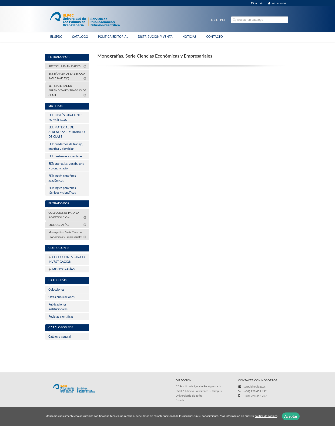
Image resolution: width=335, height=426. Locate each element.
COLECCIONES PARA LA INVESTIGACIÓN (67, 215)
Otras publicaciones (61, 297)
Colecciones (56, 289)
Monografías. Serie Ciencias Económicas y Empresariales (67, 234)
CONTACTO (214, 36)
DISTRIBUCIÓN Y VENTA (155, 36)
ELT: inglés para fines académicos (62, 178)
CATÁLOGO (80, 36)
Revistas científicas (60, 316)
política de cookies (266, 416)
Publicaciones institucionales (57, 306)
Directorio (257, 3)
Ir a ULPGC (218, 20)
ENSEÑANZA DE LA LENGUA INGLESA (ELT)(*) (67, 76)
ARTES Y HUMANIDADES (67, 66)
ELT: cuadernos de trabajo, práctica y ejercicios (65, 146)
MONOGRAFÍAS (67, 225)
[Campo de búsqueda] (259, 20)
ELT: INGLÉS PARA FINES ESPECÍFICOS (65, 117)
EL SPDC (56, 36)
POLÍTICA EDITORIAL (113, 36)
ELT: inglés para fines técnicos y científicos (62, 190)
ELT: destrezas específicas (65, 156)
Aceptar (290, 416)
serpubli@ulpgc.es (254, 386)
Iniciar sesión (277, 3)
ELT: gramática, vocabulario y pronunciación (66, 166)
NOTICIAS (189, 36)
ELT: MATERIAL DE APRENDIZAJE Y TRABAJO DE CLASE (67, 90)
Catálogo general (59, 336)
